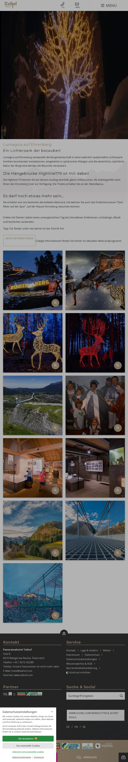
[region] (28, 724)
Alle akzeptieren (28, 738)
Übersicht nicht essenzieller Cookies (28, 751)
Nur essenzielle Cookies (28, 745)
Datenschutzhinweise (21, 757)
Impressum (39, 757)
